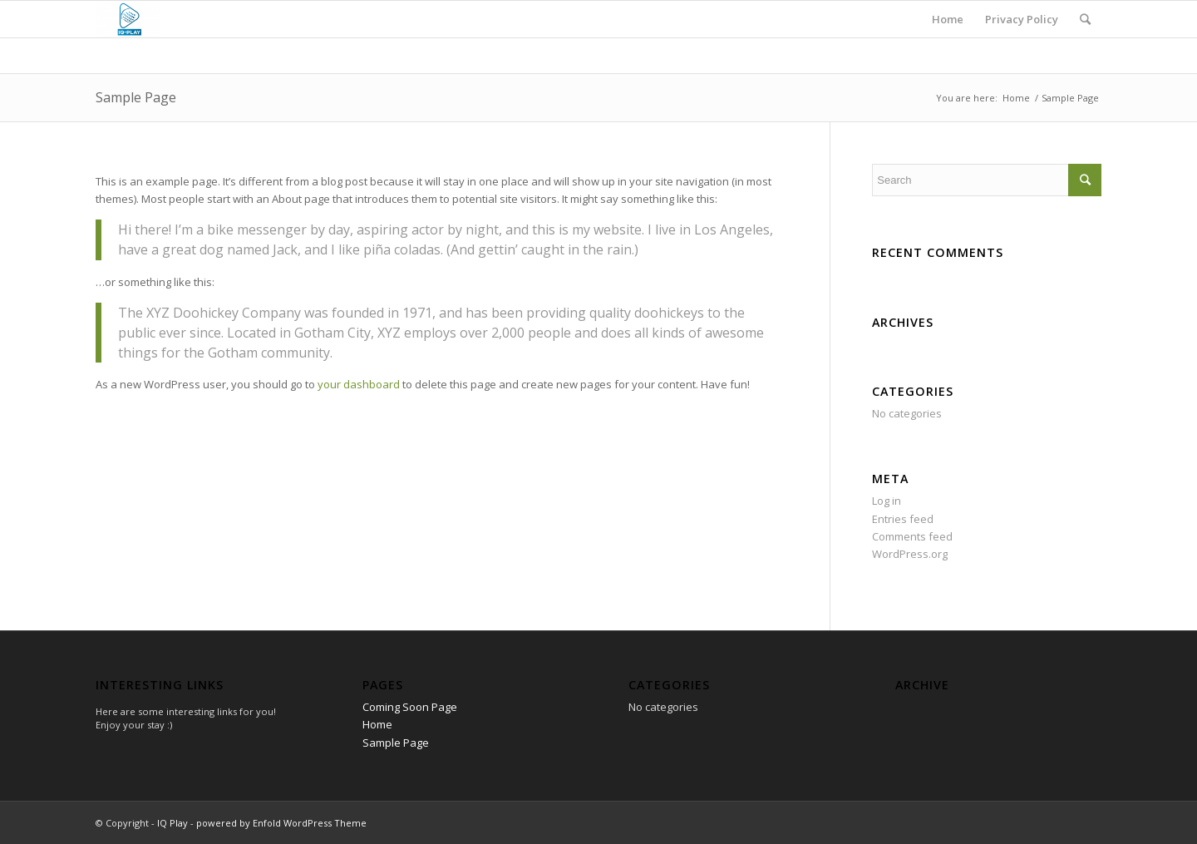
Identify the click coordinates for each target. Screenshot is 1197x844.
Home (1016, 97)
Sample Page (136, 97)
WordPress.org (910, 553)
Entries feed (902, 518)
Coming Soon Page (409, 706)
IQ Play (172, 823)
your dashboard (359, 384)
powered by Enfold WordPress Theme (281, 823)
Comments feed (912, 536)
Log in (886, 500)
